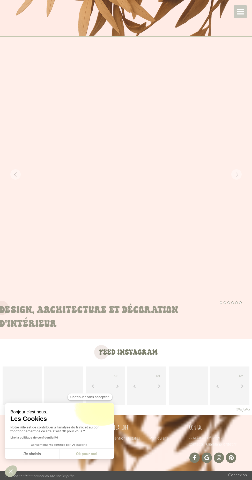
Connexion (237, 474)
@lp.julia (242, 409)
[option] (126, 174)
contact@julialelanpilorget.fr (212, 444)
